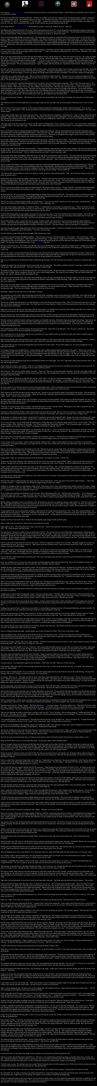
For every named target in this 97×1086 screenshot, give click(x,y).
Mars (45, 705)
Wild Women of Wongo (17, 12)
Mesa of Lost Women (20, 26)
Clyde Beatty (39, 242)
